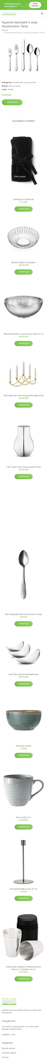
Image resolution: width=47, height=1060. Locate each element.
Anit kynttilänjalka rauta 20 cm (23, 889)
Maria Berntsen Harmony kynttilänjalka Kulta (23, 395)
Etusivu (5, 30)
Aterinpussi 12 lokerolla (23, 199)
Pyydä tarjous (35, 5)
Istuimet (5, 1057)
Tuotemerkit (18, 82)
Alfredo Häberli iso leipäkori (23, 262)
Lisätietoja (12, 102)
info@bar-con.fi (8, 1034)
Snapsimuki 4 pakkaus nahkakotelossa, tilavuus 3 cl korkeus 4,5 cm (23, 968)
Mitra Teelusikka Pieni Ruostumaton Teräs (23, 614)
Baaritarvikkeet (8, 1048)
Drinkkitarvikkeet (9, 1053)
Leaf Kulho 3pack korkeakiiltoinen (23, 674)
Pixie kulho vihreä (23, 746)
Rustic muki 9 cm (23, 817)
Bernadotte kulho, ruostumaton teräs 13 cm (23, 334)
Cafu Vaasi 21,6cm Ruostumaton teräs (23, 467)
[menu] (42, 13)
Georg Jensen (30, 82)
